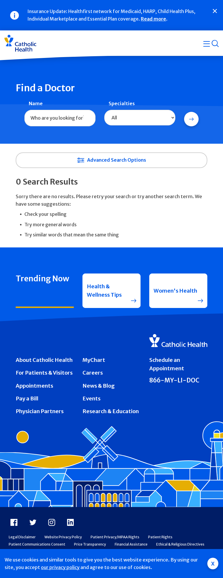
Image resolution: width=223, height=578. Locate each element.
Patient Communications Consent (37, 544)
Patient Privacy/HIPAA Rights (115, 537)
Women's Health (175, 290)
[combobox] (60, 118)
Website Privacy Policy (63, 537)
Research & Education (110, 411)
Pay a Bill (27, 398)
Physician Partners (40, 411)
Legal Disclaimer (22, 537)
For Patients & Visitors (44, 372)
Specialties (122, 103)
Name (36, 103)
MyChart (93, 360)
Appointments (34, 385)
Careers (92, 372)
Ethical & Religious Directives (180, 544)
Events (91, 398)
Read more (153, 19)
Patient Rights (160, 537)
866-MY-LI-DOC (174, 380)
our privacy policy (60, 567)
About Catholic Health (44, 360)
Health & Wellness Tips (104, 290)
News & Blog (98, 385)
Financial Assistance (131, 544)
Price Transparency (90, 544)
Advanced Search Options (116, 160)
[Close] (215, 11)
